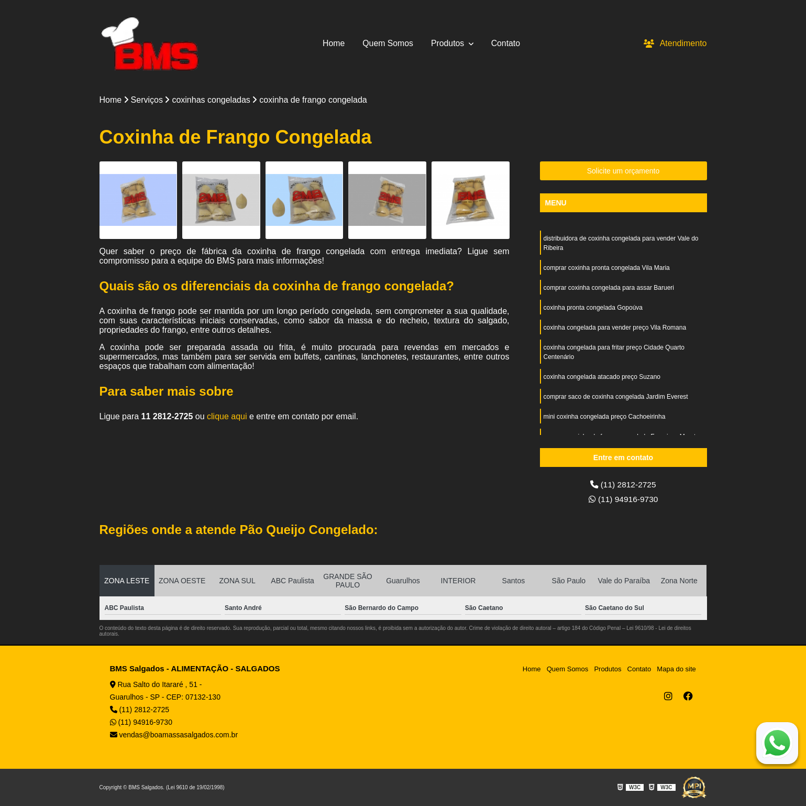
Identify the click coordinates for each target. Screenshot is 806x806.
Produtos (449, 43)
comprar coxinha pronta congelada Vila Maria (607, 267)
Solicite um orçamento (623, 171)
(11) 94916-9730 (623, 499)
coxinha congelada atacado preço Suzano (602, 376)
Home (333, 43)
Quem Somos (387, 43)
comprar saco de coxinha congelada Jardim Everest (616, 396)
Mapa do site (676, 669)
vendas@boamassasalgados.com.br (174, 735)
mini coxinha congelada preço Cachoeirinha (605, 416)
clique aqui (227, 416)
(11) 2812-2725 (623, 484)
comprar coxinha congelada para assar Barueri (609, 287)
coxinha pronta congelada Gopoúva (593, 307)
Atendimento (675, 43)
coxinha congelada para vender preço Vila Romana (615, 327)
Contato (506, 43)
